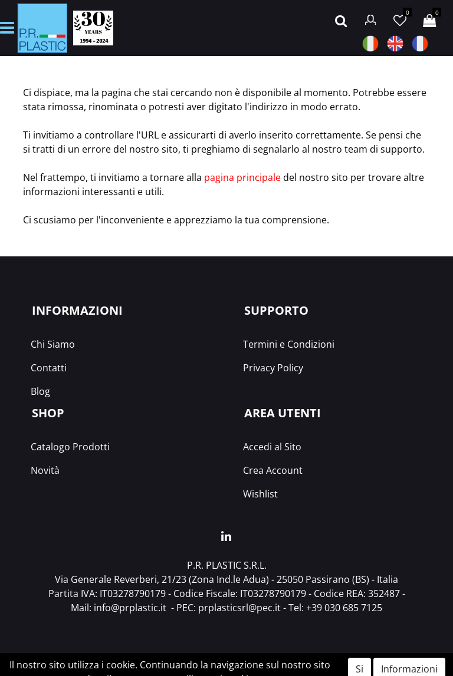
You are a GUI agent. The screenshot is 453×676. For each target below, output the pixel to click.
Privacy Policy (273, 367)
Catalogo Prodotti (70, 446)
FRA (420, 43)
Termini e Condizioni (288, 344)
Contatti (49, 367)
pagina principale (242, 177)
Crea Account (273, 470)
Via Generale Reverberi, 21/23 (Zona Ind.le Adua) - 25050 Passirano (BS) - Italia (226, 579)
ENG (395, 43)
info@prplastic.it (130, 607)
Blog (40, 391)
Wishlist (260, 493)
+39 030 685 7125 (344, 607)
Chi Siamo (53, 344)
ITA (370, 43)
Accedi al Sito (272, 446)
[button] (341, 19)
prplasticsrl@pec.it (239, 607)
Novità (45, 470)
